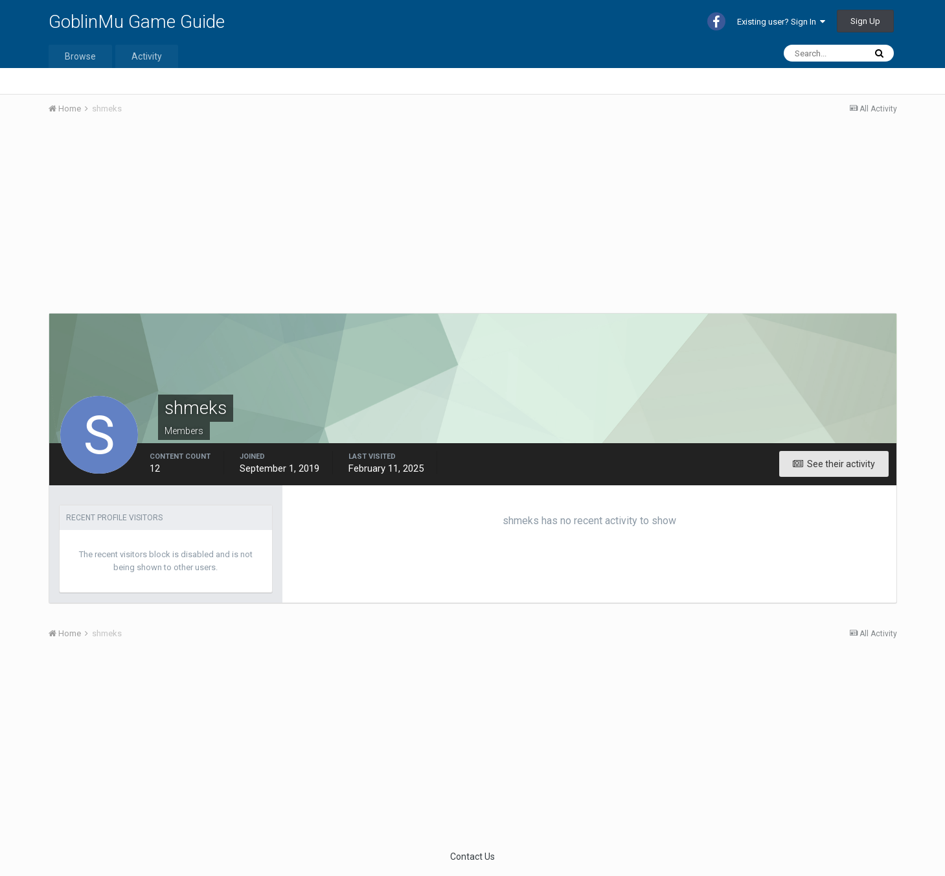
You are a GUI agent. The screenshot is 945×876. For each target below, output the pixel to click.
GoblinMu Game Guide (137, 21)
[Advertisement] (284, 222)
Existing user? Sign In (781, 22)
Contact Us (472, 856)
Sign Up (865, 21)
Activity (146, 56)
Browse (80, 56)
